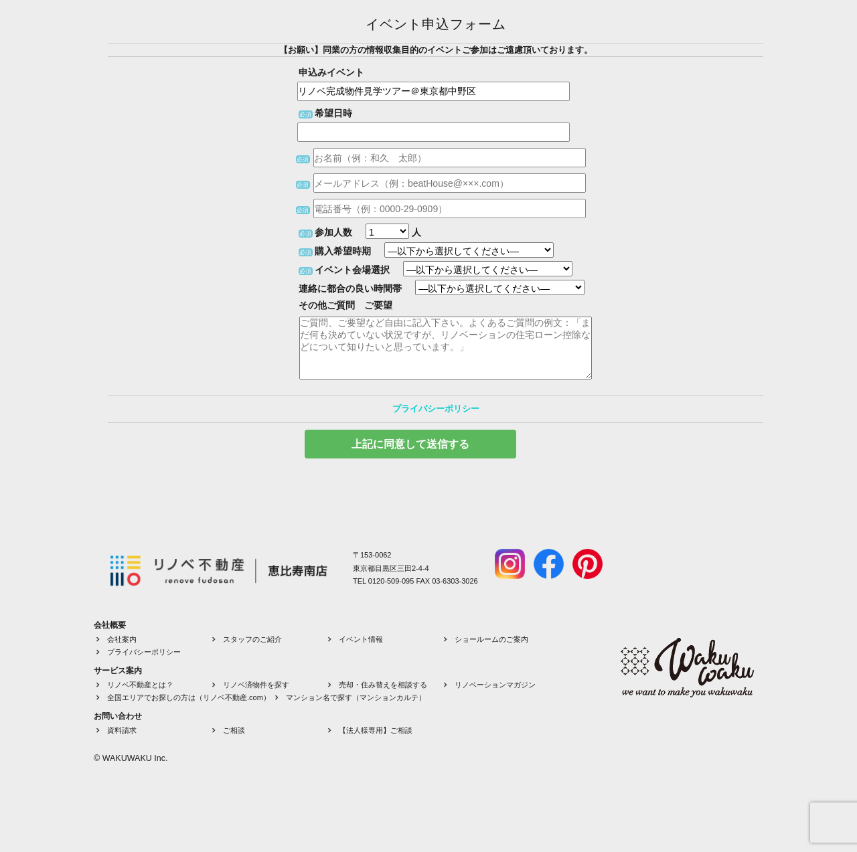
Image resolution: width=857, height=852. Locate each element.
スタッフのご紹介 (252, 639)
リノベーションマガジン (495, 685)
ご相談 (234, 730)
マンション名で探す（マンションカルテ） (356, 697)
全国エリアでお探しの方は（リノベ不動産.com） (188, 697)
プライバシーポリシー (435, 409)
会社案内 (122, 639)
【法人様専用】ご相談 (375, 730)
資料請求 (122, 730)
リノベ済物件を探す (256, 685)
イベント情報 (361, 639)
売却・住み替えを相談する (383, 685)
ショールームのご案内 (491, 639)
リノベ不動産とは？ (140, 685)
